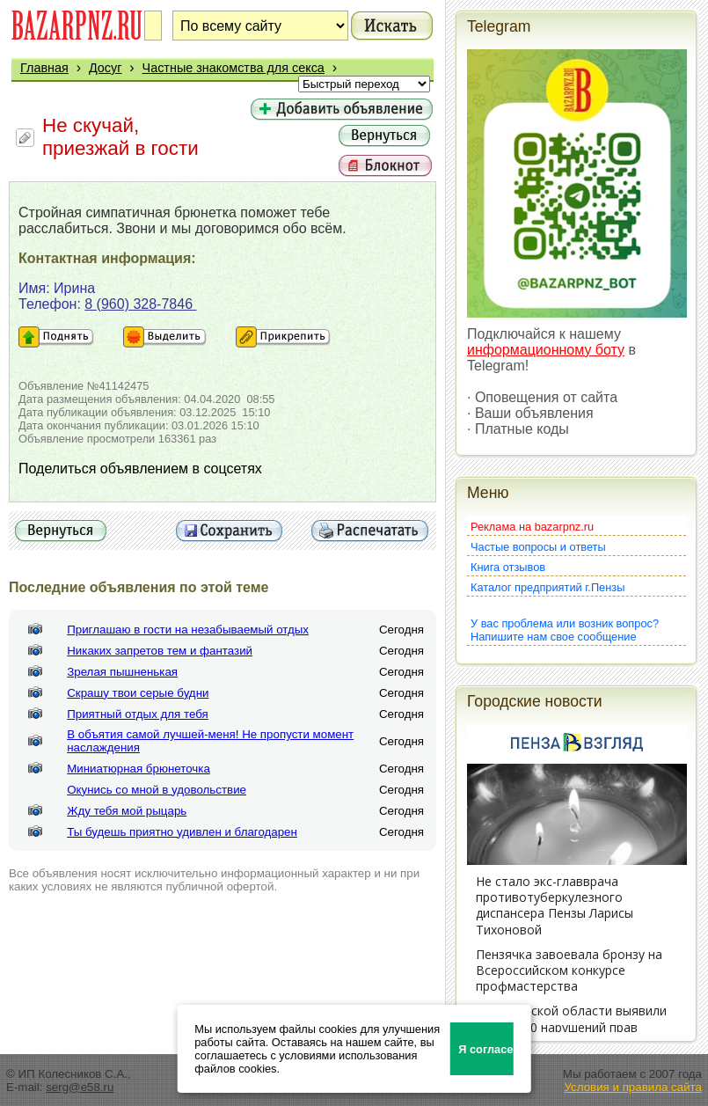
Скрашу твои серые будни (137, 692)
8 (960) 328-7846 (140, 304)
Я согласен (486, 1049)
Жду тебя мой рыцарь (126, 810)
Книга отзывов (508, 567)
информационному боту (545, 349)
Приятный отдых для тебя (137, 714)
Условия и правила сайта (633, 1087)
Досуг (105, 68)
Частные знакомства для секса (233, 68)
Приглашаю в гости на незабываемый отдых (188, 629)
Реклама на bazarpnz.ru (532, 526)
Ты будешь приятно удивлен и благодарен (182, 832)
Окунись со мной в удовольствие (156, 789)
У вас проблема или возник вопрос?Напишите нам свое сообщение (565, 630)
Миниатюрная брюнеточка (138, 768)
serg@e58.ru (79, 1087)
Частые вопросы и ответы (538, 546)
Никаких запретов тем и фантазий (159, 650)
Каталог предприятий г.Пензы (547, 587)
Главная (44, 68)
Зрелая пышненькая (122, 671)
